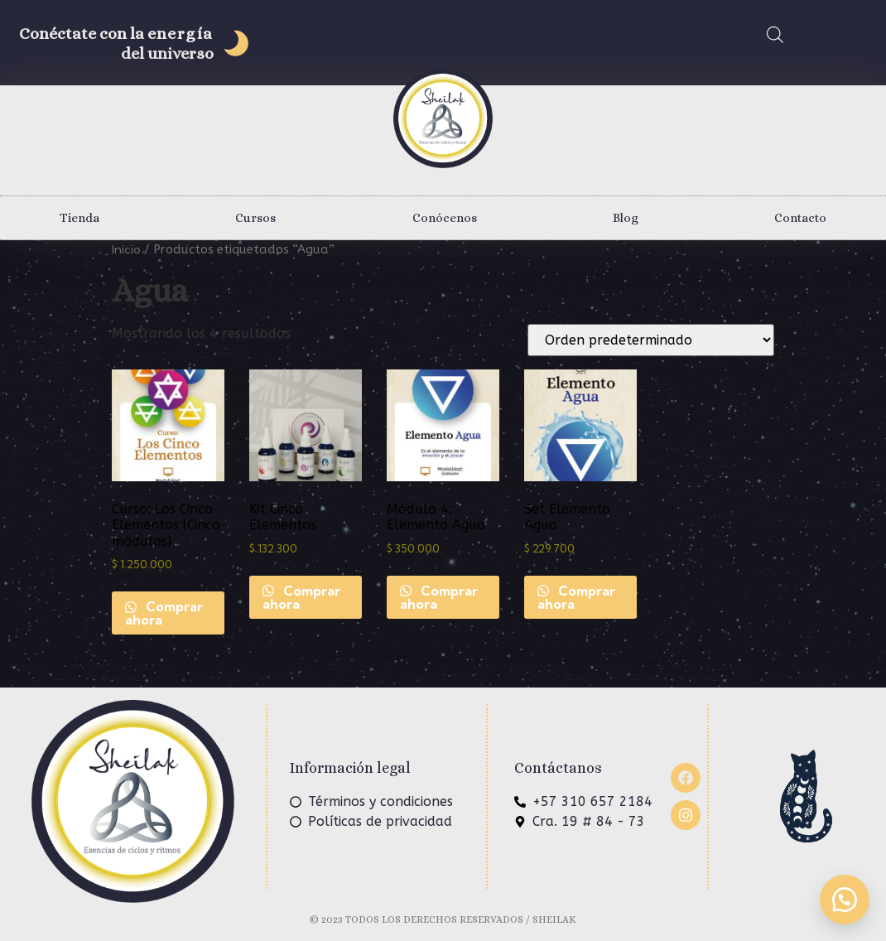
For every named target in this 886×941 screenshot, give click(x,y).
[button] (844, 899)
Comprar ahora (164, 613)
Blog (625, 217)
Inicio (126, 249)
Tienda (79, 217)
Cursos (255, 217)
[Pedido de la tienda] (650, 340)
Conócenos (444, 217)
